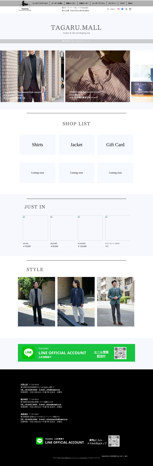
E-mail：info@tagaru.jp (49, 389)
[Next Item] (149, 76)
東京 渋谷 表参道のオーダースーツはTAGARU (72, 458)
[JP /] (109, 9)
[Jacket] (76, 144)
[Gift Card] (115, 144)
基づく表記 (124, 456)
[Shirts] (37, 144)
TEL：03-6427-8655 (29, 404)
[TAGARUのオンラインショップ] (130, 9)
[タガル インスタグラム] (118, 9)
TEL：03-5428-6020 (29, 389)
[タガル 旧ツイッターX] (126, 9)
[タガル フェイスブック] (122, 9)
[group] (76, 231)
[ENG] (113, 9)
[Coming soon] (37, 173)
